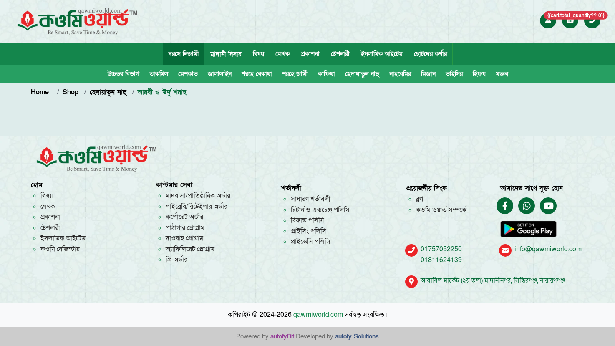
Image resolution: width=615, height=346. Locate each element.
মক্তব (502, 74)
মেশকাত (188, 74)
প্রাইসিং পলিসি (308, 231)
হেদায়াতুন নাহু (362, 74)
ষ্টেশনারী (340, 54)
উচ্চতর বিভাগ (123, 74)
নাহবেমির (400, 74)
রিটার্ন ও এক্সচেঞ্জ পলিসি (320, 210)
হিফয (479, 74)
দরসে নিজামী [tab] (183, 54)
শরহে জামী (295, 74)
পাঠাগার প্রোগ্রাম (185, 227)
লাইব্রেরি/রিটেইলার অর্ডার (196, 206)
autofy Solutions (357, 336)
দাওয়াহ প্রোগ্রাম (184, 238)
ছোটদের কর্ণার (430, 54)
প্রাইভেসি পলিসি (310, 241)
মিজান (428, 74)
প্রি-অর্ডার (176, 259)
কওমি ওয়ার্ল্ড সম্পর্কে (441, 210)
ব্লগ (419, 199)
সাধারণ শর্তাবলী (310, 199)
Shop (70, 92)
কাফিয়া (326, 74)
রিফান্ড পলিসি (307, 220)
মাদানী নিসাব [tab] (226, 54)
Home (41, 92)
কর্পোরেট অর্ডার (184, 217)
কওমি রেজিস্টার (60, 249)
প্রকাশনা (310, 54)
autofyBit (282, 336)
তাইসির (454, 74)
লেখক (282, 54)
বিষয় (258, 54)
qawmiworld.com (318, 314)
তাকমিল (158, 74)
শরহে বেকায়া (257, 74)
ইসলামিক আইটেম (382, 54)
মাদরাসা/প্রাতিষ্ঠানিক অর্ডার (198, 195)
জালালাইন (220, 74)
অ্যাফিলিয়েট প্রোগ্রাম (190, 249)
